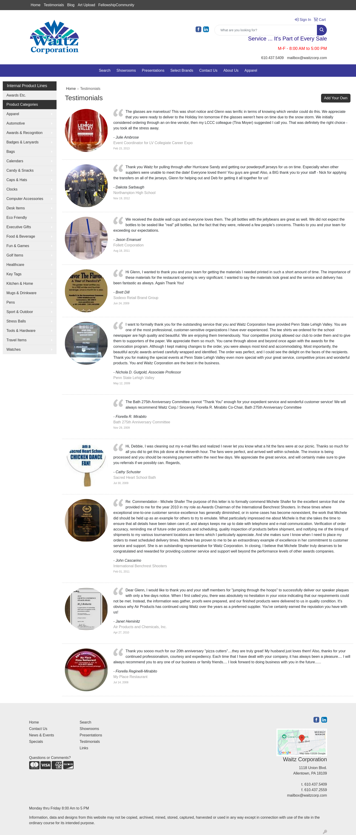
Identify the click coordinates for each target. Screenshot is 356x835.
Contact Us (208, 70)
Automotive (15, 123)
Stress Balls (16, 321)
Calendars (14, 161)
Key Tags (14, 274)
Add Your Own (335, 98)
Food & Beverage (20, 236)
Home (36, 5)
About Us (231, 70)
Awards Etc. (16, 95)
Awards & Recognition (24, 133)
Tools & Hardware (20, 331)
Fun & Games (17, 246)
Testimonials (54, 5)
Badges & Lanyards (22, 142)
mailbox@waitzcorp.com (307, 58)
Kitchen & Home (19, 283)
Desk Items (15, 208)
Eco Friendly (16, 217)
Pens (10, 302)
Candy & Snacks (20, 170)
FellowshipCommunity (116, 5)
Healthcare (15, 265)
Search (105, 70)
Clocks (11, 189)
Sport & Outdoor (19, 312)
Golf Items (14, 255)
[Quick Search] (265, 30)
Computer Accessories (24, 199)
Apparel (251, 70)
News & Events (41, 735)
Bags (10, 152)
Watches (13, 349)
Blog (70, 5)
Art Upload (86, 5)
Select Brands (181, 70)
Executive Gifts (18, 227)
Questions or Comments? (50, 758)
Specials (36, 742)
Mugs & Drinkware (21, 293)
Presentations (153, 70)
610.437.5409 (272, 58)
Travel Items (16, 340)
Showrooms (126, 70)
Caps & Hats (16, 180)
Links (84, 748)
